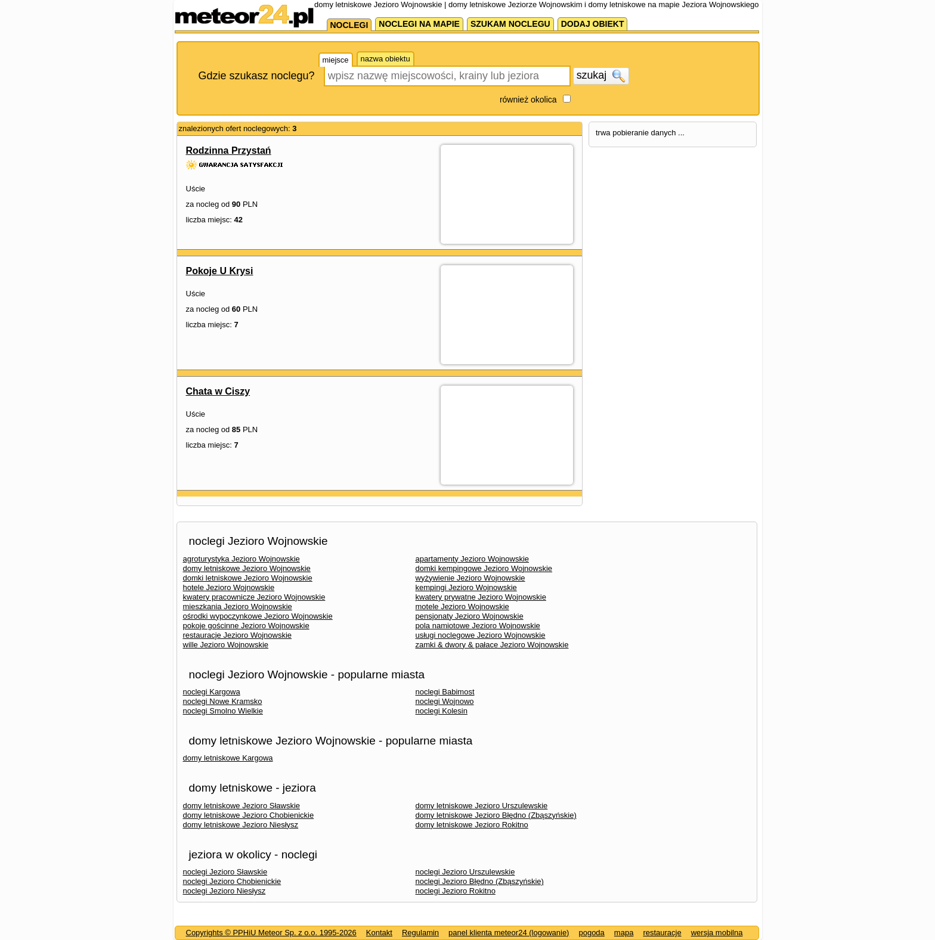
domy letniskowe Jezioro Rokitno (472, 824)
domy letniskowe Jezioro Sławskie (242, 805)
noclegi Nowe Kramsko (222, 701)
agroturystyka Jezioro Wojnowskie (241, 558)
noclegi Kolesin (442, 710)
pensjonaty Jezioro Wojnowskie (470, 616)
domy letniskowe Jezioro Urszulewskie (482, 805)
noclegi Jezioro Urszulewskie (465, 871)
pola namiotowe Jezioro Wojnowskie (478, 625)
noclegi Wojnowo (445, 701)
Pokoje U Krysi (219, 271)
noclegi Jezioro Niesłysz (224, 890)
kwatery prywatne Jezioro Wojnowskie (481, 596)
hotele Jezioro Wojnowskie (229, 587)
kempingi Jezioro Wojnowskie (466, 587)
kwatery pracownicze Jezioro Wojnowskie (254, 596)
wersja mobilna (717, 932)
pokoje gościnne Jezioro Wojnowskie (246, 625)
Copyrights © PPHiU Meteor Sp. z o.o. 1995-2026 (271, 932)
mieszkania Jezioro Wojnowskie (237, 606)
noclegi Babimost (445, 691)
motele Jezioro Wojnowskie (462, 606)
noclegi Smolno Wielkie (223, 710)
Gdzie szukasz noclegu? (257, 76)
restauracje (662, 932)
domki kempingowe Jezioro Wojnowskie (484, 568)
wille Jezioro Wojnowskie (226, 644)
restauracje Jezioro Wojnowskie (237, 635)
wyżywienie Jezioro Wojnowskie (470, 577)
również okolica (528, 99)
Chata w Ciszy (218, 391)
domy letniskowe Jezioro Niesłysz (241, 824)
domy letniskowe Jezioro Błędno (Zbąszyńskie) (496, 815)
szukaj (601, 75)
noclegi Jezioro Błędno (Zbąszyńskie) (480, 881)
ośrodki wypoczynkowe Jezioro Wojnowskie (258, 616)
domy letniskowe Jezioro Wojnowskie (247, 568)
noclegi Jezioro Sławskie (225, 871)
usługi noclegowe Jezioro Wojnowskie (481, 635)
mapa (624, 932)
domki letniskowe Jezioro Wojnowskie (247, 577)
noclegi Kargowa (211, 691)
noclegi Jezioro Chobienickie (232, 881)
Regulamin (420, 932)
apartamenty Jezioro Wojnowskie (473, 558)
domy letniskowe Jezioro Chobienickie (248, 815)
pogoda (591, 932)
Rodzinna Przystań (228, 150)
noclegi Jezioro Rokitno (456, 890)
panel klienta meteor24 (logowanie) (508, 932)
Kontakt (379, 932)
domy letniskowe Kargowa (228, 757)
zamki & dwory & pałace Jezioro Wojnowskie (492, 644)
